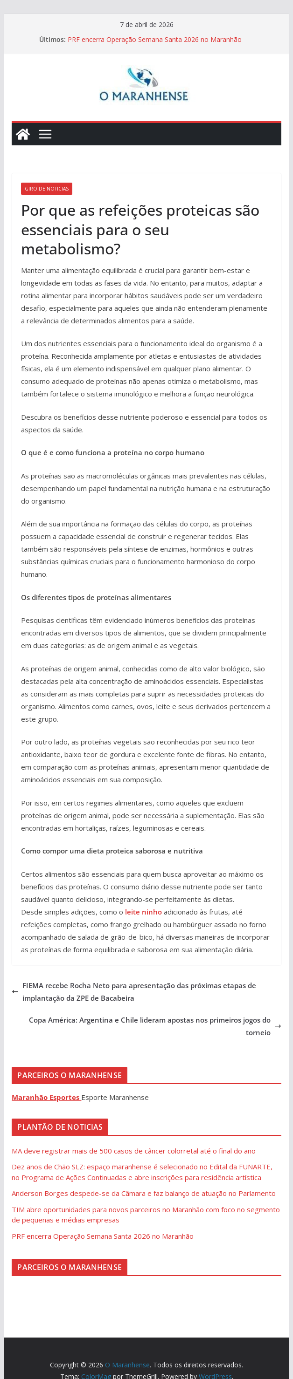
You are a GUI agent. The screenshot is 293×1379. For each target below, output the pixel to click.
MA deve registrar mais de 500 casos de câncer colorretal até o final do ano (134, 1150)
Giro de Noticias (47, 188)
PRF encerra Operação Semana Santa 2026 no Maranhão (155, 39)
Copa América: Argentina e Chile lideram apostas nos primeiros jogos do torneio (155, 1026)
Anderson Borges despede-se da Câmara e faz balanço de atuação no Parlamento (144, 1193)
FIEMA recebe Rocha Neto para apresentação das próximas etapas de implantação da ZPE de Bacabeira (134, 992)
